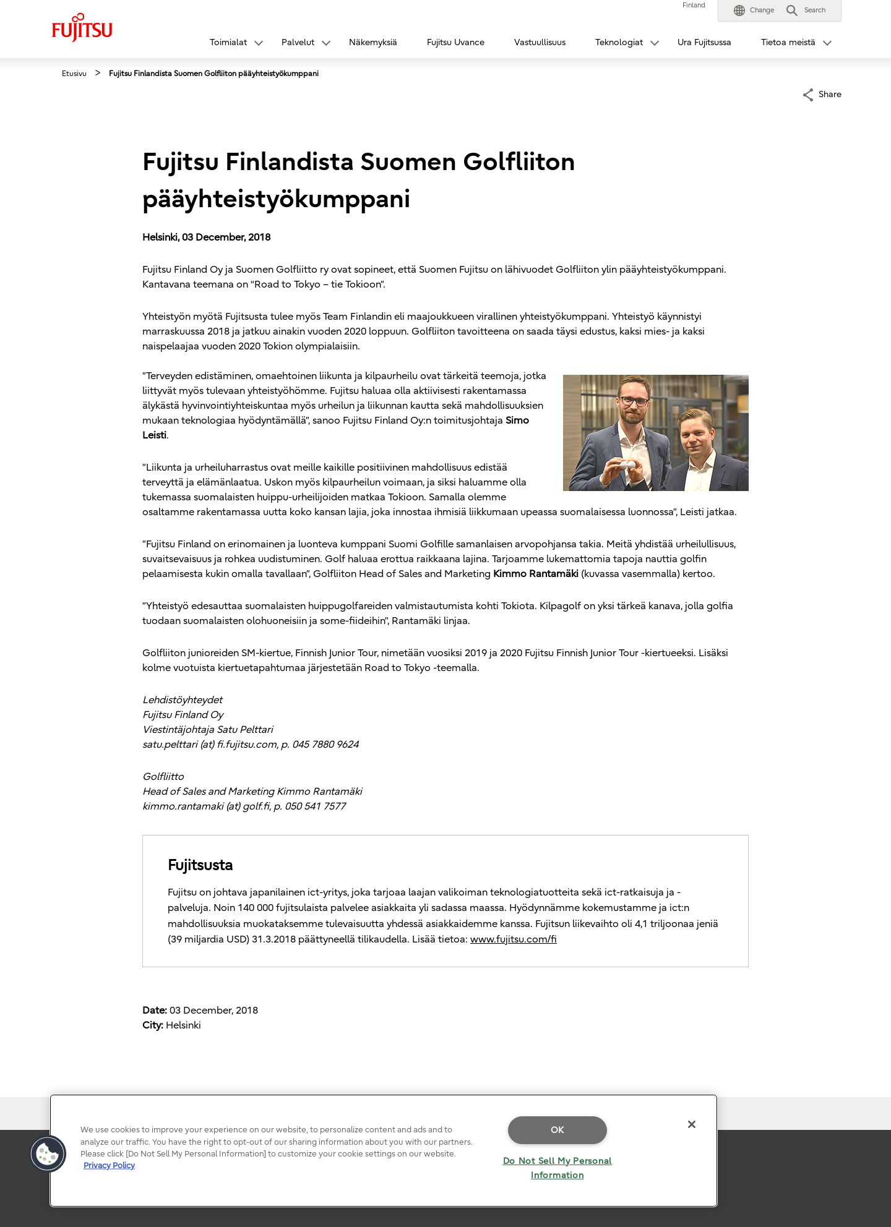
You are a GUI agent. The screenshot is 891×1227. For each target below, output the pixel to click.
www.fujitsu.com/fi (513, 939)
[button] (754, 10)
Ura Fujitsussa (704, 42)
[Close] (691, 1124)
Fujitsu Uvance (455, 42)
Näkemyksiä (373, 42)
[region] (384, 1150)
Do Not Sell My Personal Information (558, 1168)
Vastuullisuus (540, 42)
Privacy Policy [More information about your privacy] (109, 1165)
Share (830, 93)
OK (557, 1130)
